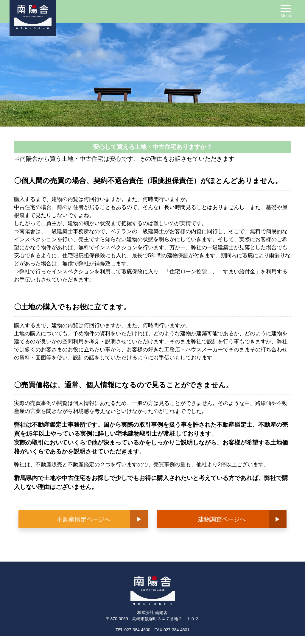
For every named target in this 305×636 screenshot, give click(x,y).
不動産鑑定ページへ (83, 519)
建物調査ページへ (222, 519)
